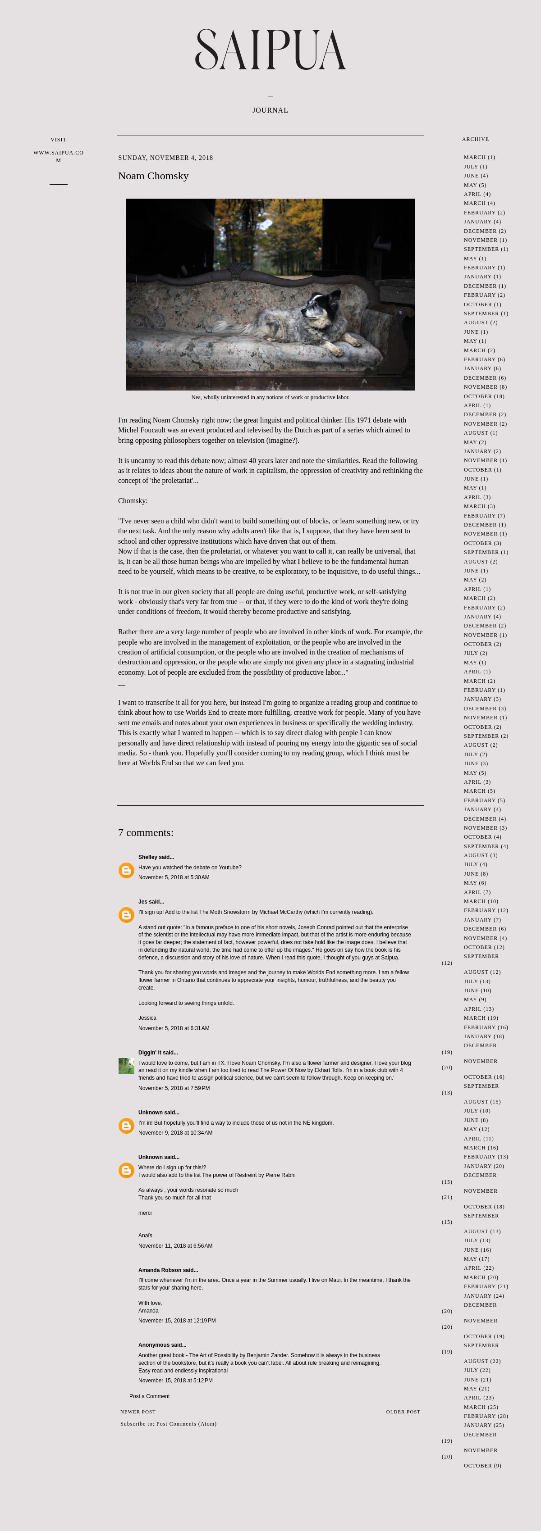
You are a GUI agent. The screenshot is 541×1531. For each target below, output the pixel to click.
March (475, 157)
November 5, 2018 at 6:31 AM (174, 1028)
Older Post (403, 1411)
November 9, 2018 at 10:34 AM (175, 1133)
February (480, 212)
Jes (142, 902)
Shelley (147, 857)
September (481, 249)
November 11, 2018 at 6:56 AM (175, 1246)
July (471, 167)
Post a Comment (149, 1396)
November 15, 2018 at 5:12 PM (175, 1380)
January (478, 221)
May (470, 185)
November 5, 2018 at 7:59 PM (174, 1088)
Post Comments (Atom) (186, 1424)
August (476, 322)
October (478, 304)
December (480, 231)
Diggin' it (149, 1052)
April (472, 194)
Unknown (150, 1112)
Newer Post (138, 1411)
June (471, 176)
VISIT (59, 150)
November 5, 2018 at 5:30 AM (174, 877)
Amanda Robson (159, 1270)
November (481, 240)
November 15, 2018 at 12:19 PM (177, 1320)
